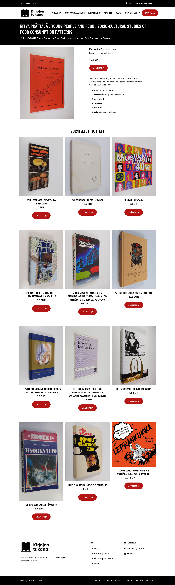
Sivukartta (149, 580)
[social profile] (38, 3)
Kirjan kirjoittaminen (100, 13)
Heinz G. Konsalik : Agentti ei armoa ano (87, 485)
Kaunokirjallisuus (75, 13)
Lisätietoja (98, 68)
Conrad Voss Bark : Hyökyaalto (41, 504)
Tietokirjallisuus (108, 49)
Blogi (118, 13)
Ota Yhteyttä (132, 13)
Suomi (130, 3)
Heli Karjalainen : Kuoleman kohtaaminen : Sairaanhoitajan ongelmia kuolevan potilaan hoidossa (87, 392)
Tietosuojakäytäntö (134, 580)
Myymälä (150, 13)
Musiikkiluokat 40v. (133, 200)
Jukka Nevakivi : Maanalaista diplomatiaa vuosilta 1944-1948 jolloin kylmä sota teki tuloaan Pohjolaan (87, 296)
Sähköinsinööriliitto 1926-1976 (87, 200)
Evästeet (119, 580)
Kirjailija (56, 13)
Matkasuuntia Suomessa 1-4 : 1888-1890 (134, 292)
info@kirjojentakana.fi (144, 3)
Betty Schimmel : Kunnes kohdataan (133, 388)
